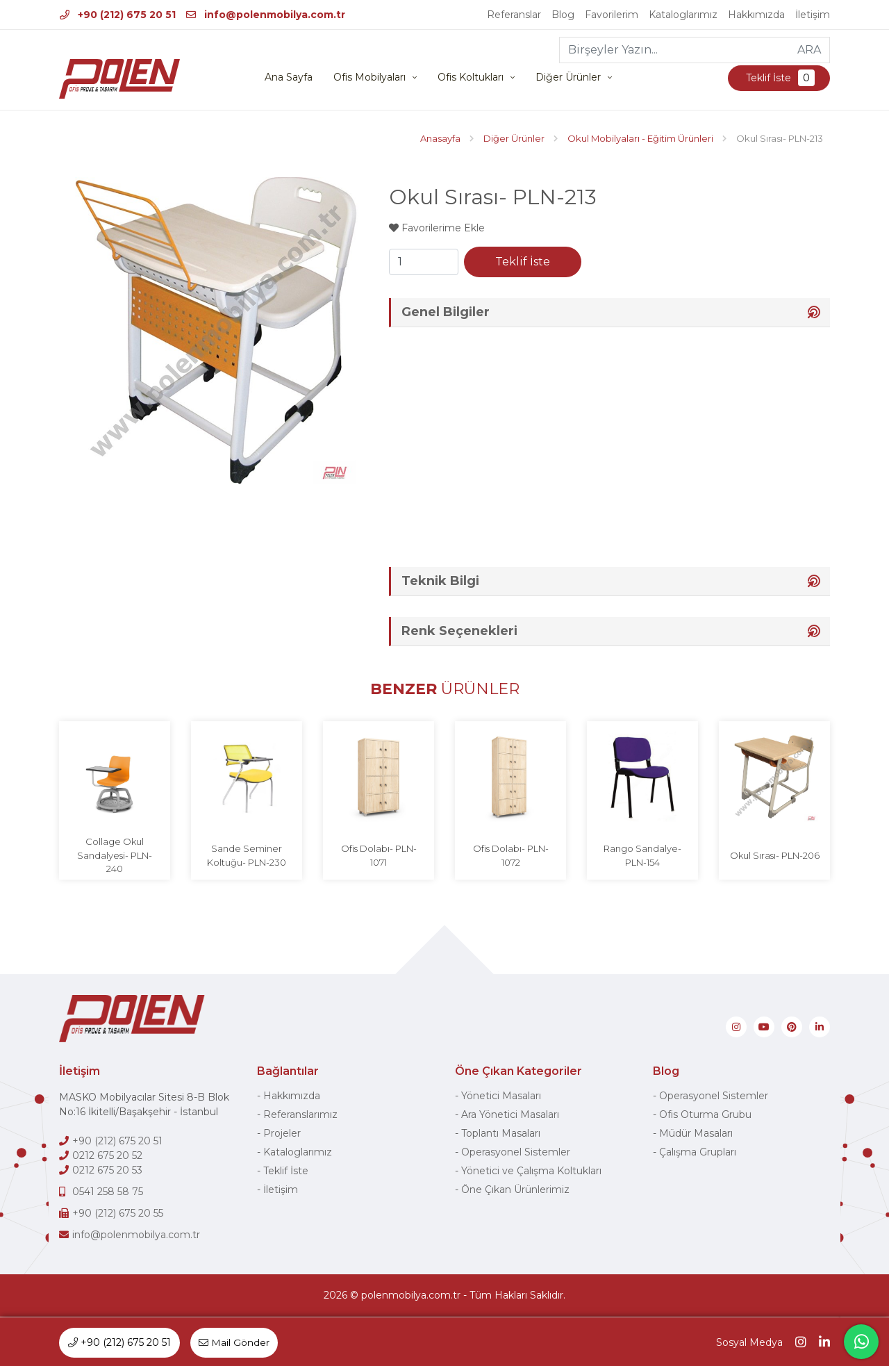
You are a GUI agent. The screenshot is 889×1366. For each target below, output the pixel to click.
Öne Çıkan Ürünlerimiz (515, 1190)
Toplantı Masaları (500, 1134)
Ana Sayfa (289, 78)
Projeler (282, 1134)
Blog (562, 14)
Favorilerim (611, 14)
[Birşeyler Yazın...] (675, 50)
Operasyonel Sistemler (515, 1152)
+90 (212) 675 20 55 (117, 1214)
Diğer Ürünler (568, 78)
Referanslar (514, 14)
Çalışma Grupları (697, 1152)
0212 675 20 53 (107, 1171)
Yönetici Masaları (501, 1096)
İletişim (812, 14)
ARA (809, 49)
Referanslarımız (300, 1115)
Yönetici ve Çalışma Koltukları (531, 1171)
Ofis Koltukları (471, 78)
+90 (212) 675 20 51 (118, 14)
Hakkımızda (756, 14)
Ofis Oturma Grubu (705, 1115)
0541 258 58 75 (107, 1192)
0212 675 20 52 (107, 1156)
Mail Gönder (234, 1342)
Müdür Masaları (696, 1134)
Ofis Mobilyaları (369, 78)
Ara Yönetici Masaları (510, 1115)
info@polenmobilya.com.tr (265, 14)
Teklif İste (779, 78)
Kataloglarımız (683, 14)
